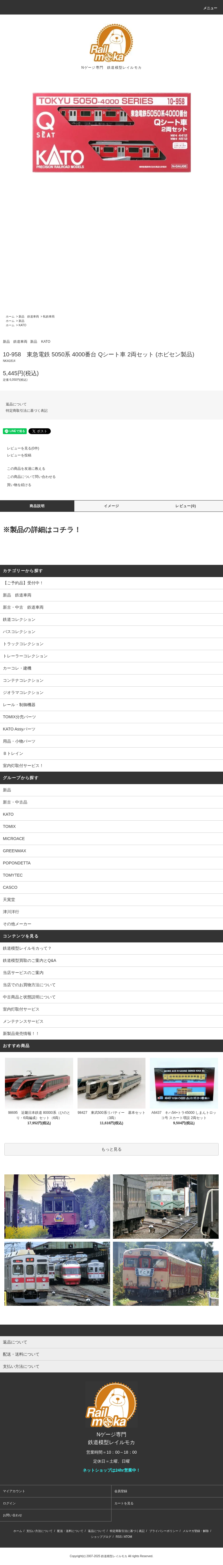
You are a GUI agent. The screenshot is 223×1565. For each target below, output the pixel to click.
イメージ (111, 506)
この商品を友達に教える (22, 469)
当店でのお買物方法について (29, 984)
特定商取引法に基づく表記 (27, 411)
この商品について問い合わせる (28, 477)
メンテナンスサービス (23, 1021)
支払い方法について (39, 1531)
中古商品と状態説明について (29, 997)
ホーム (10, 316)
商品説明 (37, 506)
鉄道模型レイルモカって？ (27, 948)
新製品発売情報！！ (21, 1033)
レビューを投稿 (15, 455)
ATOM (128, 1536)
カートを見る (124, 1503)
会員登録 (120, 1491)
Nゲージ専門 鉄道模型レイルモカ (111, 68)
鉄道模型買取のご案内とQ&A (29, 960)
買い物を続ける (15, 485)
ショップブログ (101, 1536)
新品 (21, 320)
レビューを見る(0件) (19, 448)
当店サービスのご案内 (23, 972)
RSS (119, 1536)
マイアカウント (14, 1491)
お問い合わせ (12, 1515)
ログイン (9, 1503)
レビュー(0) (185, 506)
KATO (22, 325)
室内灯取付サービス (21, 1009)
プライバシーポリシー (163, 1531)
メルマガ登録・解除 (196, 1531)
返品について (16, 404)
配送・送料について (70, 1531)
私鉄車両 (49, 316)
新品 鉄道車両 (29, 316)
